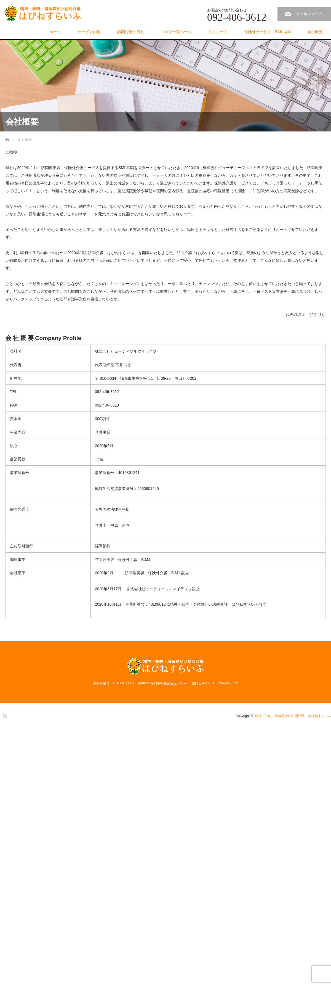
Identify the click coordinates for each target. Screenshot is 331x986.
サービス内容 (89, 32)
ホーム (55, 32)
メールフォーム (309, 14)
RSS (4, 715)
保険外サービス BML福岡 (267, 32)
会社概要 (315, 32)
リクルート (218, 32)
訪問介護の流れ (130, 32)
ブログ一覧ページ (176, 32)
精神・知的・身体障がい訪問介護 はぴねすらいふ (293, 716)
